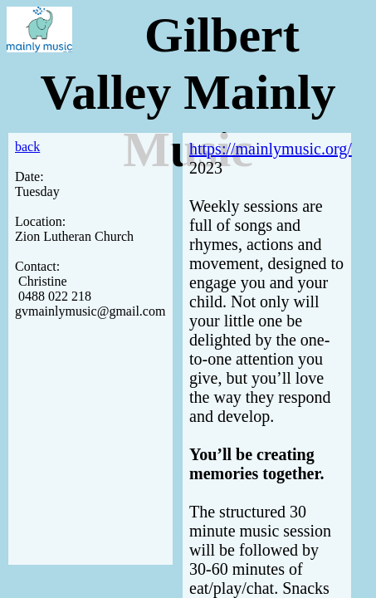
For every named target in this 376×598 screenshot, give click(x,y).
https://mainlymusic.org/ (270, 149)
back (27, 147)
